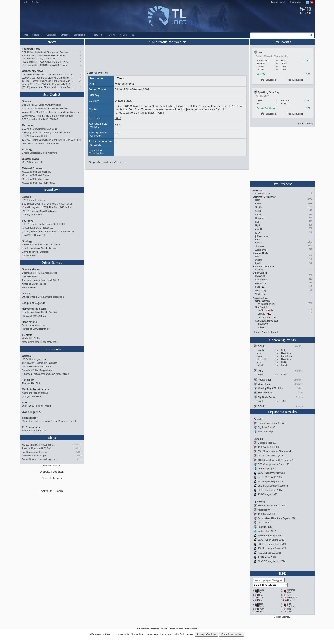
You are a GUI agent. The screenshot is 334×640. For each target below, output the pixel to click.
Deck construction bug (33, 325)
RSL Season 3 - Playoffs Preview (38, 58)
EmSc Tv (260, 193)
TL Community (31, 427)
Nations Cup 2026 (267, 531)
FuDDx (78, 452)
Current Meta (28, 255)
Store (112, 34)
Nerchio (291, 589)
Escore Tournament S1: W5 (271, 505)
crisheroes (260, 283)
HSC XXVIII (264, 522)
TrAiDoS (78, 448)
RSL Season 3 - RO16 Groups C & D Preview (45, 62)
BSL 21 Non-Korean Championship (275, 451)
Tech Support (30, 417)
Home (25, 34)
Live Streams (282, 184)
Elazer (291, 600)
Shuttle (258, 207)
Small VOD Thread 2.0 (33, 235)
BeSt (257, 221)
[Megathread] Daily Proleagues (37, 227)
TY (259, 592)
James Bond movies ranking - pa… (40, 459)
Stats (260, 600)
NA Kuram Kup (265, 431)
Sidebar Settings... (282, 617)
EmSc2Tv (263, 313)
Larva (258, 214)
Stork (258, 210)
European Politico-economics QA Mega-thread (45, 374)
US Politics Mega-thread (34, 359)
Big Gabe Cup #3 (266, 427)
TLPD (282, 573)
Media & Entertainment (36, 389)
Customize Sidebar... (51, 465)
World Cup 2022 (31, 412)
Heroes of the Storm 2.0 (34, 315)
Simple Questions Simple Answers (39, 153)
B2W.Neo (260, 276)
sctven (261, 327)
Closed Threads (52, 478)
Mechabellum (29, 287)
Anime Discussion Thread (35, 392)
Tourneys (27, 125)
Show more (262, 236)
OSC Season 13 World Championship (41, 143)
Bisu (289, 603)
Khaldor (259, 269)
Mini (289, 609)
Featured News (31, 48)
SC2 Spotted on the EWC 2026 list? (40, 119)
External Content (32, 168)
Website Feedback (51, 471)
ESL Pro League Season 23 (272, 544)
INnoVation (292, 597)
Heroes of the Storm (34, 308)
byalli (258, 263)
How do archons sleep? (34, 455)
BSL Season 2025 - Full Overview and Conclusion (47, 74)
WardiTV (261, 74)
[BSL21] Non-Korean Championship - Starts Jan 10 (47, 87)
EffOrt (258, 232)
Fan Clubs (28, 380)
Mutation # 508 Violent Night (36, 171)
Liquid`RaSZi (262, 279)
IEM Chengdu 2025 (267, 494)
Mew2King (260, 290)
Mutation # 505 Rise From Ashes (38, 182)
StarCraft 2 (51, 94)
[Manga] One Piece (32, 396)
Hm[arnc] (260, 218)
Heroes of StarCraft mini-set (36, 329)
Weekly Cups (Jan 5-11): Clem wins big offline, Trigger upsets (47, 77)
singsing (259, 246)
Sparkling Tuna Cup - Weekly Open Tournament (46, 132)
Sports (26, 402)
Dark (260, 595)
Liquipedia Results (282, 411)
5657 (118, 118)
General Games (31, 269)
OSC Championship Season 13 (273, 464)
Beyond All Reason (31, 276)
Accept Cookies (207, 634)
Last (260, 611)
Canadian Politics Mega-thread (37, 370)
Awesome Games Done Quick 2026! (40, 280)
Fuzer (258, 286)
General (27, 101)
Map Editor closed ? (32, 162)
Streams (65, 34)
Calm (258, 203)
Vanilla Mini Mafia (31, 338)
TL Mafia (27, 335)
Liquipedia (295, 2)
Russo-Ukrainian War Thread (36, 366)
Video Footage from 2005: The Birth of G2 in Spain (47, 207)
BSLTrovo (263, 323)
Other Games (51, 262)
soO (289, 595)
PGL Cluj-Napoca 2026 (269, 552)
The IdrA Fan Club (31, 383)
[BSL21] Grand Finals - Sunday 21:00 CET (43, 224)
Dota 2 (26, 293)
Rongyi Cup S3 (265, 527)
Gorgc (258, 242)
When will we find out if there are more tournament (47, 115)
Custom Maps (30, 159)
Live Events (282, 42)
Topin (79, 459)
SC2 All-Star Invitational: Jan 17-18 (39, 128)
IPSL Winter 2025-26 (268, 447)
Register (36, 2)
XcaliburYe (260, 250)
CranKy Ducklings (266, 108)
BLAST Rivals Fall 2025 (270, 490)
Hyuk (258, 225)
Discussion (296, 80)
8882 (79, 456)
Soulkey (291, 606)
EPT (122, 35)
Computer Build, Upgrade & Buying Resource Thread (49, 421)
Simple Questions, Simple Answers (39, 248)
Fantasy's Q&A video (32, 214)
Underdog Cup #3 (267, 468)
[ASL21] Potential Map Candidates (39, 211)
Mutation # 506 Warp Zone (35, 179)
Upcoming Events (282, 340)
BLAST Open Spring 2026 (271, 539)
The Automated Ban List (34, 430)
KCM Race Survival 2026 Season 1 (275, 460)
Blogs (52, 437)
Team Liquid (278, 2)
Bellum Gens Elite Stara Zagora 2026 (276, 518)
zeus (257, 256)
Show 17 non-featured (265, 332)
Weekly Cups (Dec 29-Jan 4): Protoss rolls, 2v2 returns (47, 84)
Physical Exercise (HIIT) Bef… (37, 448)
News (52, 42)
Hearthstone (29, 321)
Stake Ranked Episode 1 (270, 535)
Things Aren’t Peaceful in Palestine (39, 363)
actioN (258, 229)
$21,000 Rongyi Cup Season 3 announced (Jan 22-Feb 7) (47, 81)
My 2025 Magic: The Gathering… (39, 444)
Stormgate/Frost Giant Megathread (39, 272)
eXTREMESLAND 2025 (270, 477)
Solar (261, 597)
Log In (25, 2)
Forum (37, 34)
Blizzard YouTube (267, 317)
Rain (257, 200)
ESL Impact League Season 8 (273, 485)
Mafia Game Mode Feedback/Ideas (40, 342)
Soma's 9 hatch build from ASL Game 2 (42, 244)
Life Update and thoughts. (35, 452)
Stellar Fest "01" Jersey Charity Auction (42, 104)
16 (80, 81)
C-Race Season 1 (267, 442)
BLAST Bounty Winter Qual (271, 473)
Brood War (52, 190)
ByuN (261, 589)
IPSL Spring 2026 (266, 514)
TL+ (134, 34)
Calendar (51, 34)
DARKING (77, 445)
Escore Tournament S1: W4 (271, 423)
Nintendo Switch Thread (34, 283)
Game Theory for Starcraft (35, 251)
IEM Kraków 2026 (267, 557)
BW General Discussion (34, 200)
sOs (289, 592)
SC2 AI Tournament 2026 (35, 136)
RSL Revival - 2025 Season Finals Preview (44, 55)
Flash (261, 606)
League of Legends (33, 303)
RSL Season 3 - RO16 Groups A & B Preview (45, 65)
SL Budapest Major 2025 (270, 481)
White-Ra (260, 294)
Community (52, 349)
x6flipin (258, 259)
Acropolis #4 (264, 509)
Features (98, 34)
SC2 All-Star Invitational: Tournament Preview (45, 52)
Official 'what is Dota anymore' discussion (43, 297)
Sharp (290, 611)
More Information (231, 634)
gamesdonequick (266, 304)
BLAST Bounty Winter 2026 (271, 561)
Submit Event (305, 123)
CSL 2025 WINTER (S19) (270, 455)
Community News (33, 71)
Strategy (27, 149)
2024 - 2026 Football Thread (36, 406)
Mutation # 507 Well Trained (36, 175)
